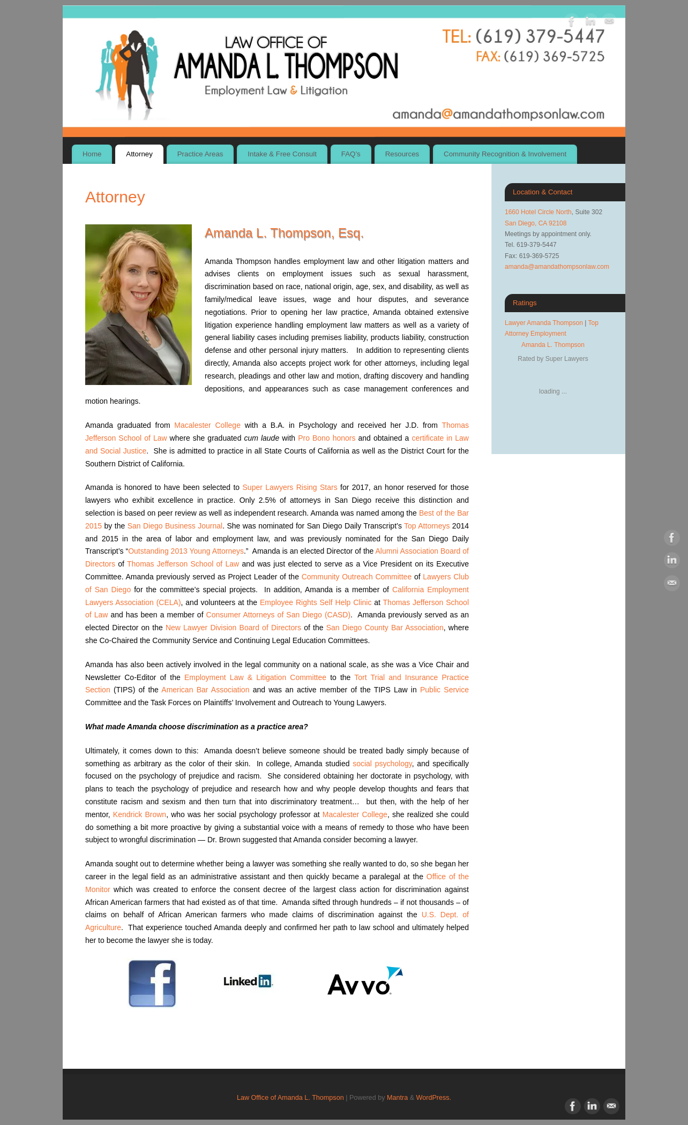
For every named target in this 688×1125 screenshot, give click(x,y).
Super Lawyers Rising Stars (290, 487)
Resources (402, 154)
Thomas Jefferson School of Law (183, 564)
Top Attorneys (427, 526)
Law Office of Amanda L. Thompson (290, 1097)
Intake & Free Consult (282, 154)
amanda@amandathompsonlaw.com (557, 266)
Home (92, 154)
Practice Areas (200, 154)
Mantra (397, 1097)
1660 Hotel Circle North (538, 212)
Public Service (444, 689)
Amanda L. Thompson (553, 345)
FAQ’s (351, 154)
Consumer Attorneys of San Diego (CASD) (278, 614)
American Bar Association (205, 689)
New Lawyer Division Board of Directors (233, 627)
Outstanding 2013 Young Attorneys (186, 551)
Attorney (139, 154)
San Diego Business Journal (175, 526)
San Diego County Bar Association (385, 627)
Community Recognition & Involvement (505, 154)
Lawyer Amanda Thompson (544, 323)
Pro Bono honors (326, 438)
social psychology (382, 763)
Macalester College (207, 425)
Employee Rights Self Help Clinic (316, 602)
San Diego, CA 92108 (535, 223)
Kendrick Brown (139, 814)
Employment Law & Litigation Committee (255, 677)
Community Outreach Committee (357, 576)
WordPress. (434, 1097)
